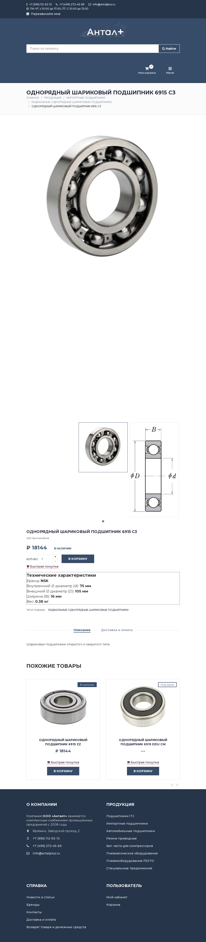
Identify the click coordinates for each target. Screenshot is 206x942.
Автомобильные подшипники (130, 831)
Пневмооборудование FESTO (130, 861)
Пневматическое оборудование (132, 853)
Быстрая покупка (42, 566)
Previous (172, 785)
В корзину (74, 559)
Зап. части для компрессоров (129, 846)
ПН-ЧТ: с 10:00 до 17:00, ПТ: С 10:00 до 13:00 (57, 8)
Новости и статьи (40, 897)
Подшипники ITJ (120, 816)
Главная (32, 97)
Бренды (32, 905)
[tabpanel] (103, 447)
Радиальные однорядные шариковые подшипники (72, 102)
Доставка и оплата (117, 630)
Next (177, 785)
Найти (169, 49)
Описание (82, 630)
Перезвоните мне (43, 14)
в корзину (60, 771)
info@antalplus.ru (101, 4)
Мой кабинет (116, 897)
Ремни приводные (121, 838)
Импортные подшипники (85, 97)
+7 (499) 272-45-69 (70, 4)
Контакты (34, 912)
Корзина (113, 905)
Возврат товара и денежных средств (56, 927)
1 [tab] (103, 521)
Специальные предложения (129, 868)
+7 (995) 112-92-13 (39, 4)
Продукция (52, 97)
